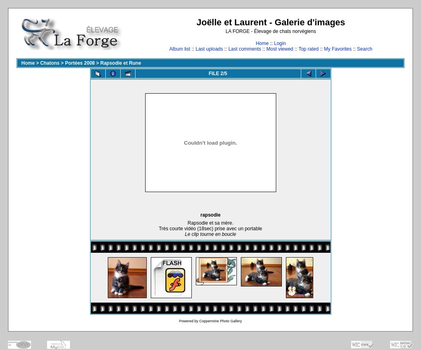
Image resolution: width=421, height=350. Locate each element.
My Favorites (338, 49)
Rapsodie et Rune (120, 63)
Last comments (244, 49)
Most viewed (280, 49)
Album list (179, 49)
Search (364, 49)
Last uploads (209, 49)
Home (262, 43)
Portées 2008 (80, 63)
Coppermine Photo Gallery (220, 321)
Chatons (50, 63)
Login (279, 43)
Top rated (308, 49)
